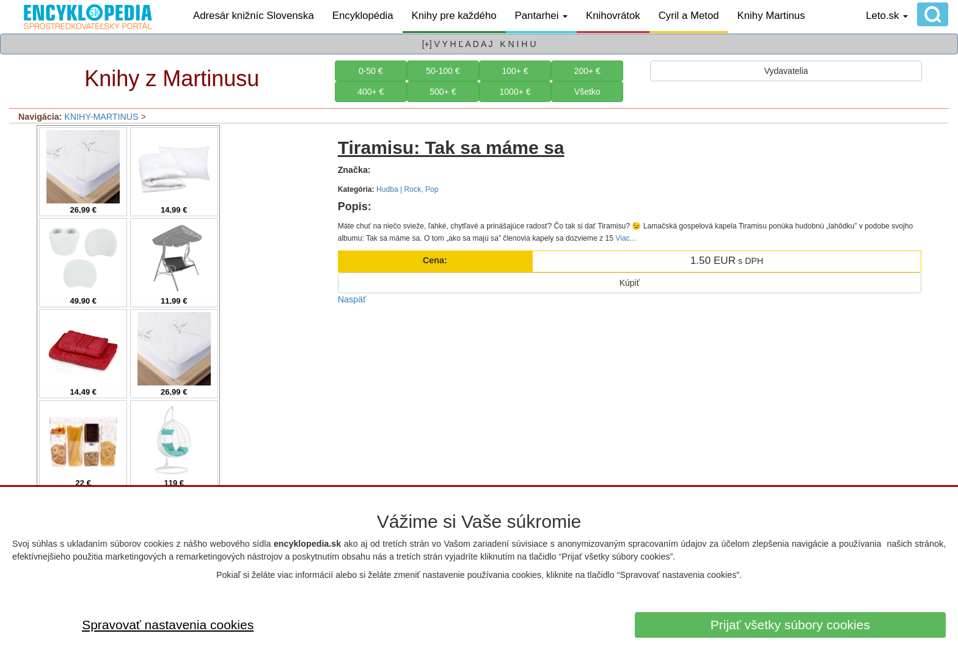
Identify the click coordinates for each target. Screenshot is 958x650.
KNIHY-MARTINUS (101, 117)
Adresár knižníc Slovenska (253, 15)
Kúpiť (630, 283)
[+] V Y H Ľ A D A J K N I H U (479, 44)
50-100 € (442, 71)
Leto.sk (887, 15)
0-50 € (371, 71)
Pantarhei (541, 15)
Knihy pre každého (454, 15)
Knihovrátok (613, 15)
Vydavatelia (786, 71)
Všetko (587, 92)
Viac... (625, 238)
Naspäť (352, 299)
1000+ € (515, 92)
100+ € (515, 71)
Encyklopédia (362, 15)
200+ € (587, 71)
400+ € (370, 92)
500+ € (443, 92)
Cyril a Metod (689, 15)
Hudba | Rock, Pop (407, 189)
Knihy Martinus (771, 15)
